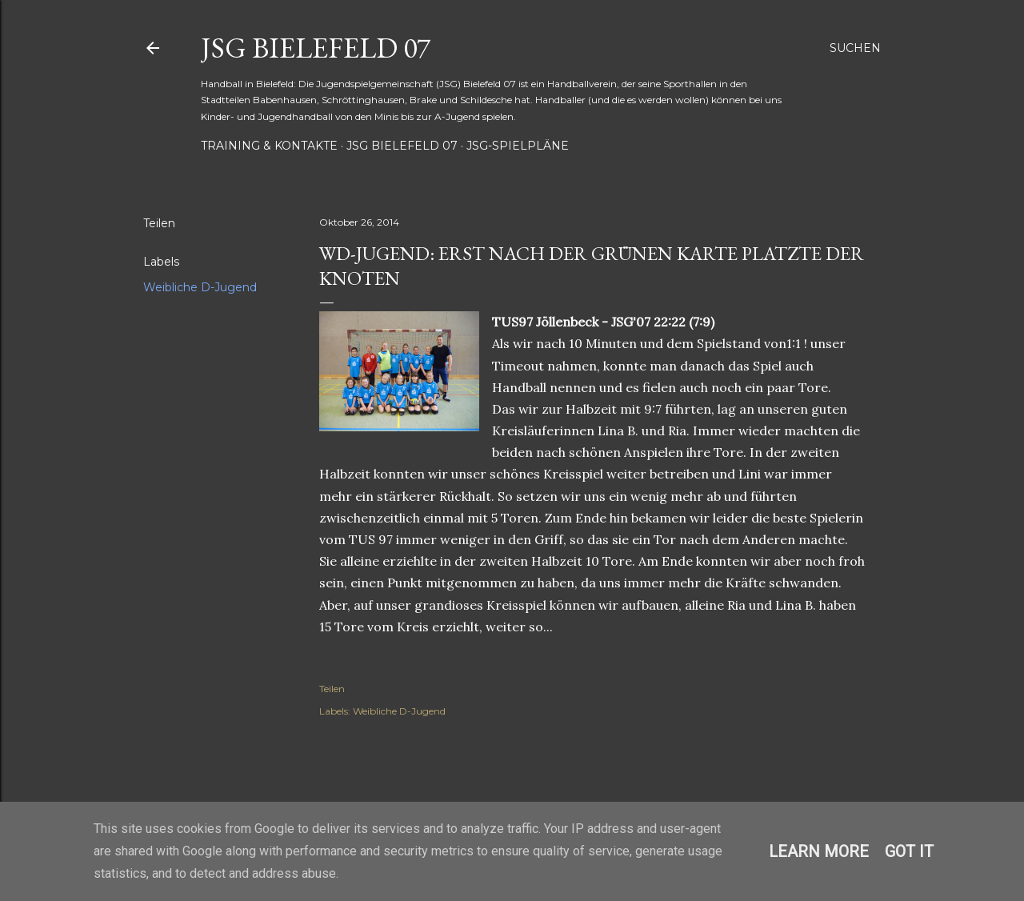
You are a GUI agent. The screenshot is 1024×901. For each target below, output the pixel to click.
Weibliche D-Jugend (200, 287)
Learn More (819, 851)
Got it (909, 851)
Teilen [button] (159, 223)
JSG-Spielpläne (517, 145)
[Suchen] (855, 48)
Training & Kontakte (269, 145)
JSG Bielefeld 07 (315, 47)
